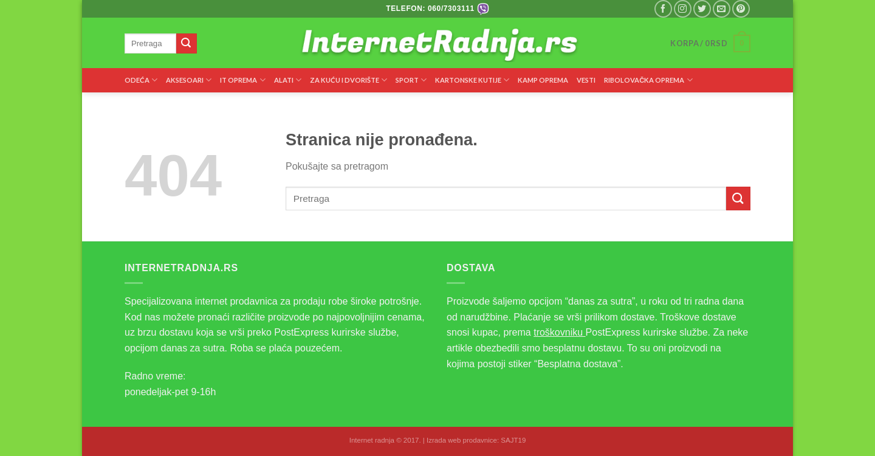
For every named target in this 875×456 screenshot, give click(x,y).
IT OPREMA (242, 80)
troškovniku (559, 332)
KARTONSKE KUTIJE (472, 80)
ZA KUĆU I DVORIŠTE (348, 80)
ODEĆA (141, 80)
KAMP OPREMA (543, 80)
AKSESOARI (188, 80)
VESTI (586, 80)
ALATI (287, 80)
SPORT (411, 80)
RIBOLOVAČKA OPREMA (648, 80)
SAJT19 (513, 440)
